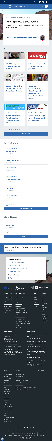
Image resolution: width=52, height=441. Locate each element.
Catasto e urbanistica (20, 308)
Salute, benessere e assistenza (22, 321)
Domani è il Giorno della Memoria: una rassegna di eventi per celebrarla (14, 88)
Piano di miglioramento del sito (8, 385)
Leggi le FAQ (7, 389)
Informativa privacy (8, 408)
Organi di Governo (8, 297)
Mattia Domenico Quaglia (13, 161)
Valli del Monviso (19, 385)
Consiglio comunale (11, 148)
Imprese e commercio (20, 317)
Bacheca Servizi (7, 404)
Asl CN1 (17, 378)
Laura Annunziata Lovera (13, 179)
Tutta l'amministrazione (26, 209)
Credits (5, 415)
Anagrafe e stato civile (21, 302)
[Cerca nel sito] (46, 6)
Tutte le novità (26, 134)
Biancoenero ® (37, 435)
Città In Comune (32, 433)
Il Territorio (44, 303)
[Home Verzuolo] (16, 6)
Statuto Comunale (8, 406)
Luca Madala (9, 198)
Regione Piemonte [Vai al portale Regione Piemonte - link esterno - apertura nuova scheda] (7, 1)
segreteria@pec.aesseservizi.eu (36, 366)
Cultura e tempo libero (20, 310)
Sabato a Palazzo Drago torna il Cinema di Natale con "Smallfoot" (36, 118)
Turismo (17, 325)
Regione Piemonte (20, 374)
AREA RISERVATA (25, 439)
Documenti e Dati (8, 304)
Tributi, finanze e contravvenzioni (23, 323)
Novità (8, 61)
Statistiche (6, 419)
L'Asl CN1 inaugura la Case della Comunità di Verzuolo (22, 37)
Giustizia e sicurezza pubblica (22, 315)
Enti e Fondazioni (8, 306)
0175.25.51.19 (9, 340)
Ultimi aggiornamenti (9, 417)
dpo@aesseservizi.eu (34, 364)
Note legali (6, 411)
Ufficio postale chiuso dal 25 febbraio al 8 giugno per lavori (37, 66)
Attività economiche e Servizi (44, 316)
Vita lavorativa (19, 328)
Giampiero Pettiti (11, 151)
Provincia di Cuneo (20, 376)
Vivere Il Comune (26, 236)
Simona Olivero (10, 170)
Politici (5, 312)
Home (7, 17)
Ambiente (18, 299)
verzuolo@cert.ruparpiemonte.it (14, 344)
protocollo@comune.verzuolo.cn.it (14, 346)
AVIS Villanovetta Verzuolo (21, 389)
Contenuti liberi (10, 223)
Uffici (5, 302)
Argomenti (12, 17)
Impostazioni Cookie (8, 413)
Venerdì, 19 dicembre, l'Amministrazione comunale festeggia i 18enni (13, 119)
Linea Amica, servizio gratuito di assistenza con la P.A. (27, 387)
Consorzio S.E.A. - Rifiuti (21, 383)
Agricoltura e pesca (20, 297)
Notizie (35, 297)
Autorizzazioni (19, 306)
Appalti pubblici (19, 304)
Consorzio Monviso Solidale (22, 380)
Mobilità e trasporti (20, 319)
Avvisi (35, 306)
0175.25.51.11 (9, 338)
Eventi (43, 299)
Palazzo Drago (10, 225)
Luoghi (43, 301)
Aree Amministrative (8, 299)
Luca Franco (9, 189)
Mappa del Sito (7, 421)
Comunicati (36, 304)
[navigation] (3, 6)
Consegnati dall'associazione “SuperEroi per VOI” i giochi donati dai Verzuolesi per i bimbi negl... (35, 92)
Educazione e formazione (21, 312)
